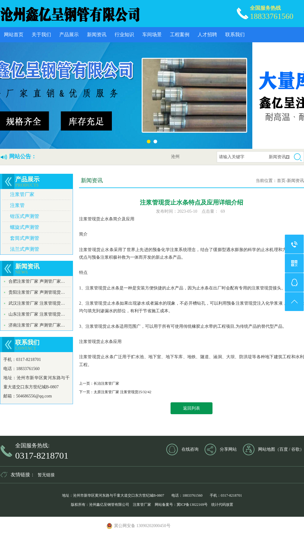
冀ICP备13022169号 (192, 504)
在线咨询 (190, 449)
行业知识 (124, 34)
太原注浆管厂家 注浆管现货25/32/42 (122, 392)
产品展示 (69, 34)
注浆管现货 (89, 219)
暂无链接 (46, 475)
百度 (283, 449)
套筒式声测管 (24, 238)
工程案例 (179, 34)
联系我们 (235, 34)
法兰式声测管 (24, 249)
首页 (281, 180)
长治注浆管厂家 (106, 383)
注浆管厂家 (22, 194)
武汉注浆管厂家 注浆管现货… (37, 303)
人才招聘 (207, 34)
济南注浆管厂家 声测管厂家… (37, 325)
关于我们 (41, 34)
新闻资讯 (96, 34)
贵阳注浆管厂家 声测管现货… (37, 292)
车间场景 (152, 34)
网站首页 (13, 34)
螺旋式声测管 (24, 227)
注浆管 (17, 205)
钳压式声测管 (24, 216)
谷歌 (295, 449)
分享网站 (228, 449)
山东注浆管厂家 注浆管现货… (37, 314)
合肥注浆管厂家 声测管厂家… (37, 281)
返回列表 (191, 408)
